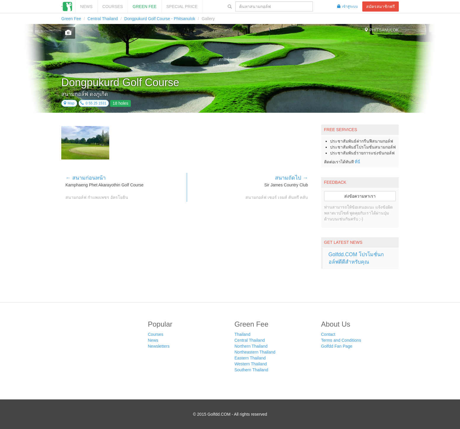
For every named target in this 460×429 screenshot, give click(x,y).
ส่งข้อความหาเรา (360, 196)
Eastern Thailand (250, 358)
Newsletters (159, 346)
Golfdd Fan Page (337, 346)
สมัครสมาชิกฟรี (380, 6)
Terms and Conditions (341, 340)
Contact (328, 334)
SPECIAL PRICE (181, 6)
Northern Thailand (251, 346)
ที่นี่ (357, 161)
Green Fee (145, 6)
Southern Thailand (251, 369)
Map (69, 103)
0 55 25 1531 (93, 103)
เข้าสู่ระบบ (347, 6)
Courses (112, 6)
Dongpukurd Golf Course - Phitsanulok (159, 18)
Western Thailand (250, 364)
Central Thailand (103, 18)
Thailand (242, 334)
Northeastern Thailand (254, 352)
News (86, 6)
